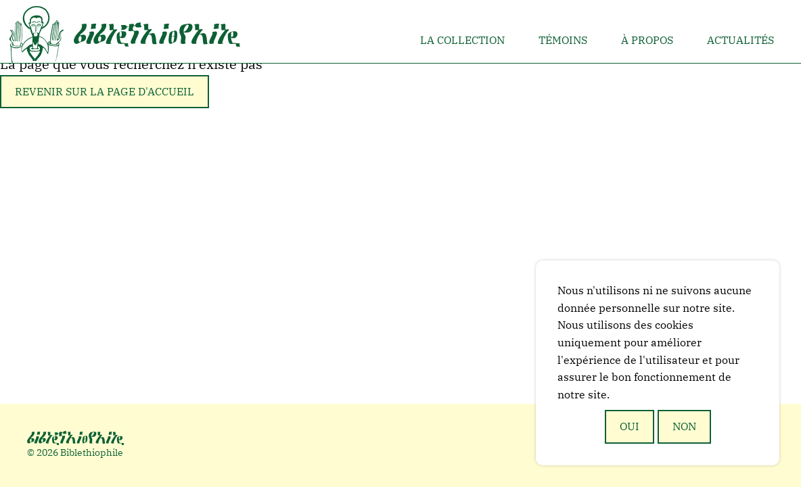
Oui (629, 426)
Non (684, 426)
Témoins (563, 40)
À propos (647, 40)
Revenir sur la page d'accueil (104, 91)
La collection (462, 40)
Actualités (740, 40)
